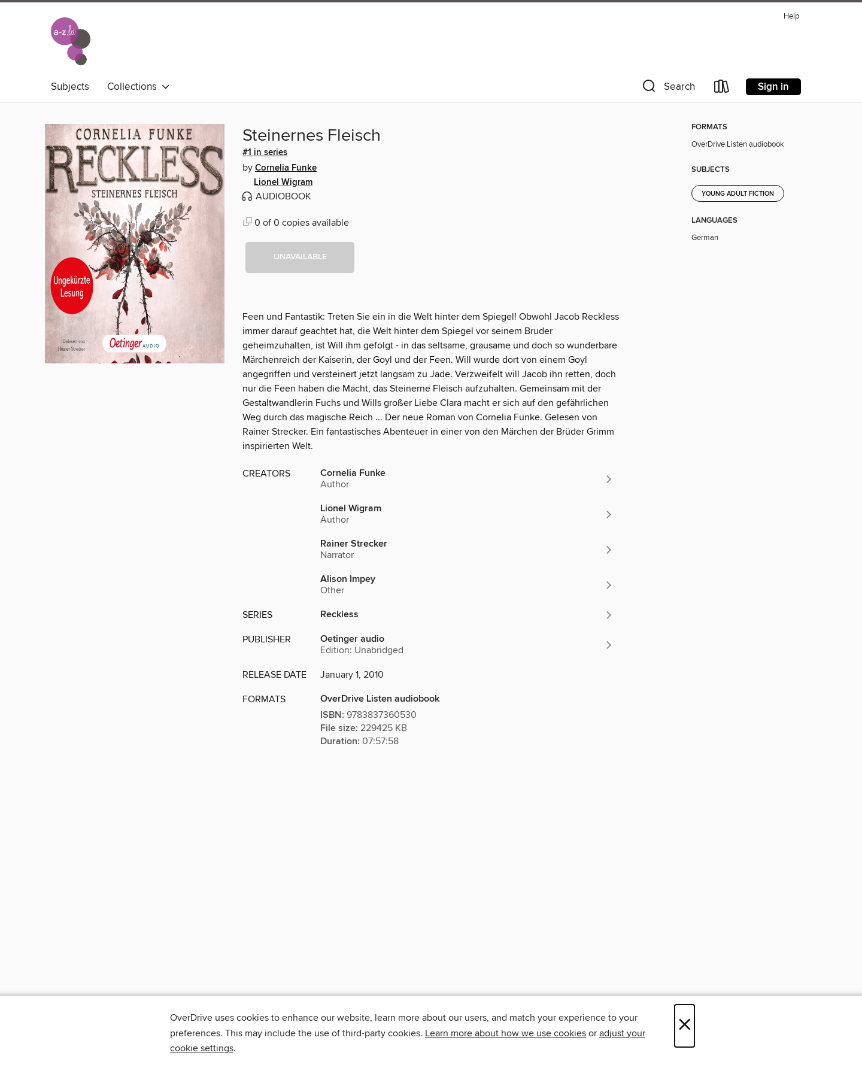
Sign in (773, 86)
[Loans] (722, 89)
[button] (667, 89)
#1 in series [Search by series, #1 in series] (264, 152)
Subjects (70, 86)
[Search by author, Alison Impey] (467, 585)
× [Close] (684, 1026)
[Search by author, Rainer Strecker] (467, 549)
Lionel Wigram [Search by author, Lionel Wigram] (283, 182)
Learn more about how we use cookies (505, 1033)
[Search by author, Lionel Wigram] (467, 514)
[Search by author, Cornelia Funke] (467, 479)
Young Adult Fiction (738, 194)
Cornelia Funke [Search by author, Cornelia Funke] (286, 168)
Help (791, 16)
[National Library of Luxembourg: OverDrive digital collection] (70, 41)
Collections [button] (138, 86)
